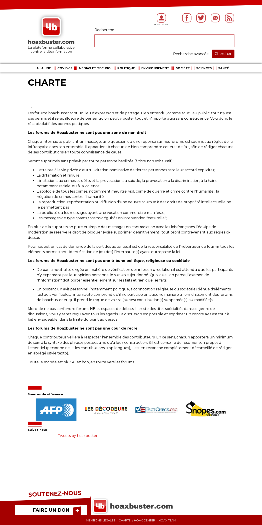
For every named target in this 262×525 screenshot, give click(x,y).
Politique (126, 68)
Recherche (104, 30)
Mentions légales (100, 520)
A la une (43, 68)
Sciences (204, 68)
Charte (124, 520)
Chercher (223, 54)
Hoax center (144, 520)
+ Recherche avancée (189, 54)
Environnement (155, 68)
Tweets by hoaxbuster (78, 436)
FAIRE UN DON (51, 510)
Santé (223, 68)
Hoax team (167, 520)
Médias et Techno (95, 68)
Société (183, 68)
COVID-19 (64, 68)
